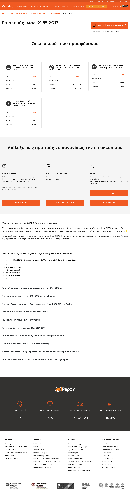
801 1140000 (109, 202)
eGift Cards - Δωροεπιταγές (44, 464)
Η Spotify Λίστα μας (109, 467)
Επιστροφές (73, 452)
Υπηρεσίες (34, 6)
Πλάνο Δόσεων (74, 455)
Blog (91, 1)
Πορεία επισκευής (75, 458)
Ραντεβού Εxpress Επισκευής (96, 6)
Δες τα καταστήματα (65, 202)
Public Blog (105, 464)
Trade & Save (38, 449)
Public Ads (37, 444)
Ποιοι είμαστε (10, 444)
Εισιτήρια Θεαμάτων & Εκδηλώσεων (48, 461)
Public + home (107, 458)
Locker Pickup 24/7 (41, 455)
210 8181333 (111, 1)
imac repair (55, 13)
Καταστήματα (123, 1)
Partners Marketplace (110, 446)
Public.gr (100, 1)
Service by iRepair (40, 452)
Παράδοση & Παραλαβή (77, 446)
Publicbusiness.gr (108, 444)
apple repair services (39, 13)
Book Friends (106, 461)
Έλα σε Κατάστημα (79, 6)
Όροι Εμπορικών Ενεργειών (79, 470)
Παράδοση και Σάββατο (42, 467)
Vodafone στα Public (109, 449)
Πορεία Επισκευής (66, 6)
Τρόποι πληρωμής (75, 449)
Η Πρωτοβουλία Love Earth (16, 446)
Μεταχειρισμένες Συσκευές (50, 6)
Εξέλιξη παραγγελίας (76, 444)
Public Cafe (9, 455)
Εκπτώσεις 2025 (75, 464)
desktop (10, 13)
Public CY (105, 455)
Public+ (36, 446)
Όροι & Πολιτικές (75, 467)
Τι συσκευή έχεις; (23, 6)
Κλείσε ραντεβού (21, 202)
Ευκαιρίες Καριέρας (12, 458)
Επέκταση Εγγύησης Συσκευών (46, 458)
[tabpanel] (20, 410)
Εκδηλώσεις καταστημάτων (16, 452)
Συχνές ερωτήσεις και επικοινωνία (82, 461)
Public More (106, 452)
